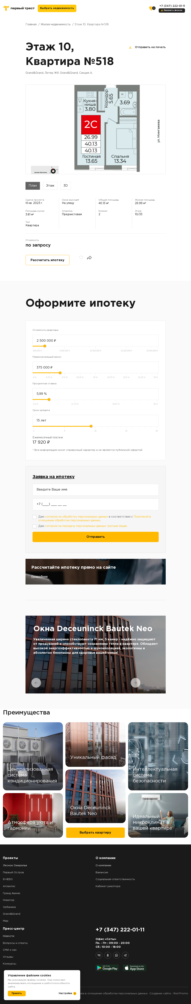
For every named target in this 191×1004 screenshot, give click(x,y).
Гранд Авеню (11, 893)
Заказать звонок (173, 10)
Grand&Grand (11, 914)
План (33, 185)
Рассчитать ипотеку (47, 260)
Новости (8, 936)
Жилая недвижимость (55, 24)
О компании (103, 865)
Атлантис (9, 886)
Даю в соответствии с (94, 519)
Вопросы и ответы (15, 943)
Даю (83, 526)
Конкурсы (9, 964)
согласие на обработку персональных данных (76, 517)
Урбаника (9, 907)
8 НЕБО (8, 879)
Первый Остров (13, 872)
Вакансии (102, 872)
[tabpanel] (96, 654)
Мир (5, 921)
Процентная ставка (44, 384)
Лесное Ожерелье (15, 865)
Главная (31, 24)
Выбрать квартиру (95, 832)
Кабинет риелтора (108, 886)
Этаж (50, 185)
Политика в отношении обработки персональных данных (110, 994)
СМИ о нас (10, 950)
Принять (17, 993)
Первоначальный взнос (47, 357)
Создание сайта (160, 994)
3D (65, 185)
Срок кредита (41, 410)
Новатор (8, 900)
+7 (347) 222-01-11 (172, 6)
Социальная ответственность (115, 879)
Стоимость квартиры (45, 330)
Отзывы (8, 957)
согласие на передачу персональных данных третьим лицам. (86, 526)
